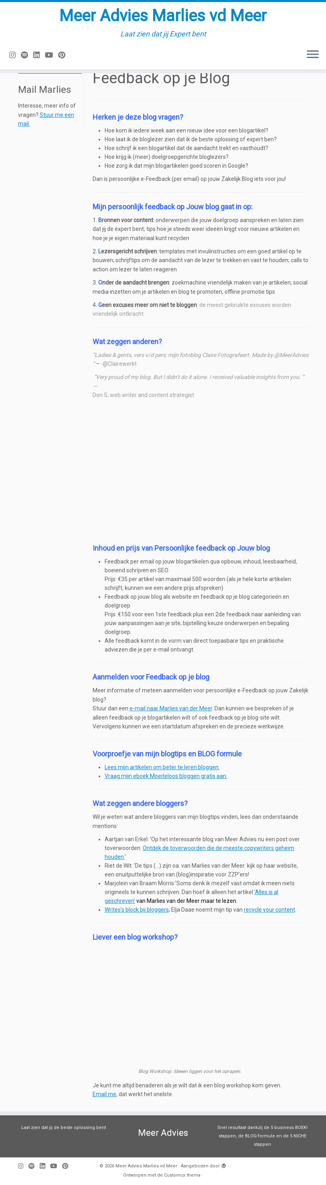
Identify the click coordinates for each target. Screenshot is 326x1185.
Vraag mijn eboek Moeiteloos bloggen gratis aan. (166, 776)
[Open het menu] (313, 55)
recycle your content (269, 909)
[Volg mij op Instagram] (15, 55)
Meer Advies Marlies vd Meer (163, 15)
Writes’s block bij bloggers (137, 909)
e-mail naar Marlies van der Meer (171, 708)
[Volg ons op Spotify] (27, 55)
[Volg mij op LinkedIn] (39, 55)
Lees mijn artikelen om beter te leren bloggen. (162, 767)
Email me (104, 1094)
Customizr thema (182, 1175)
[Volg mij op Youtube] (51, 55)
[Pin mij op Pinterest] (64, 55)
